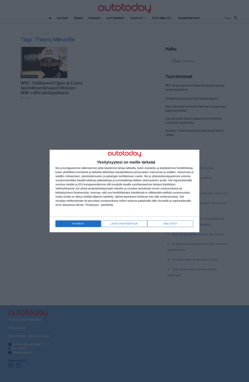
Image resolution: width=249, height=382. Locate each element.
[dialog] (124, 191)
